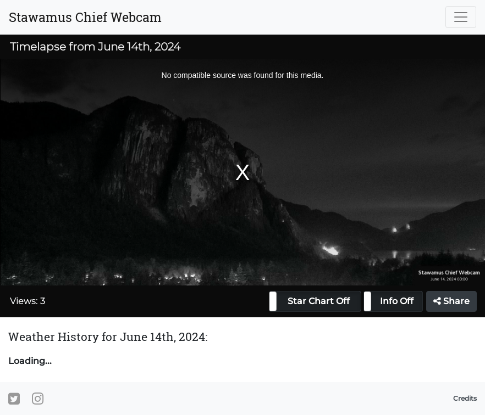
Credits (465, 398)
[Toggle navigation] (460, 17)
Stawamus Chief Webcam (85, 17)
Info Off (397, 301)
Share (451, 301)
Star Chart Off (319, 301)
